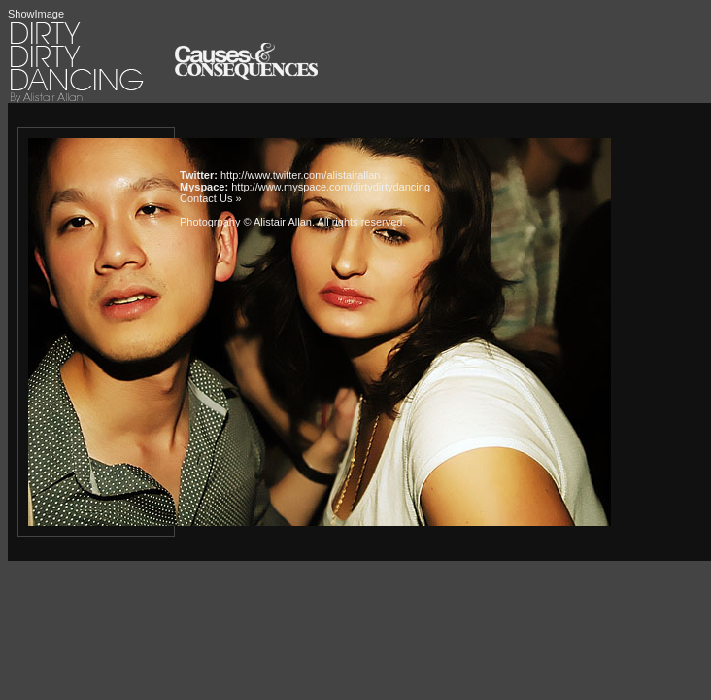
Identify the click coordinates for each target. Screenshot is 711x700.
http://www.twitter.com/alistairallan (300, 175)
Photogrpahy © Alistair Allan (246, 222)
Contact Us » (211, 198)
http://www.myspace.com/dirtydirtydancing (330, 186)
